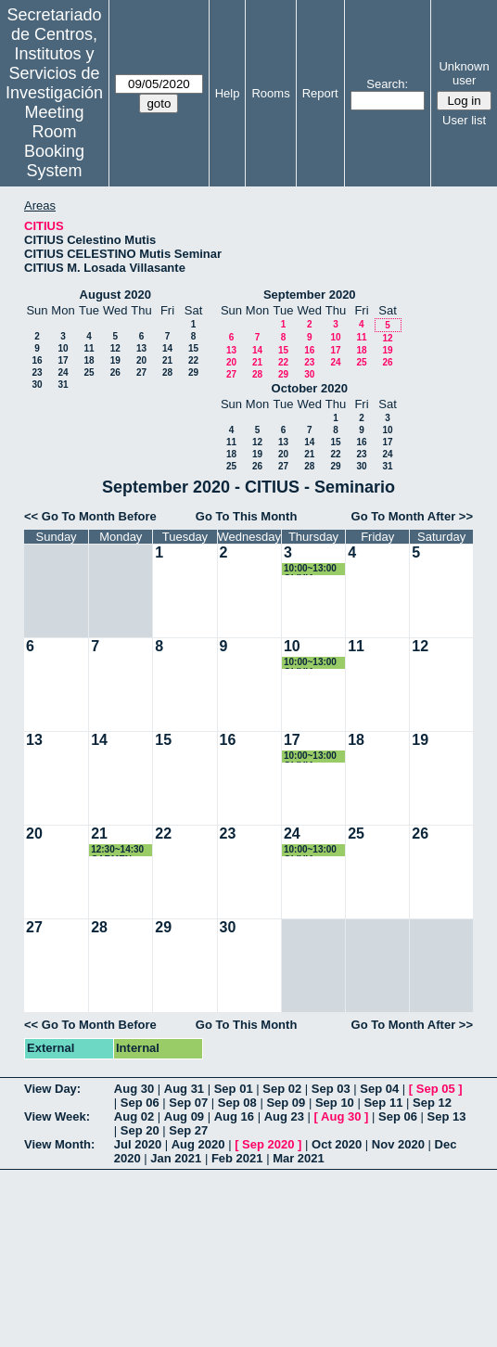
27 (141, 372)
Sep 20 (140, 1130)
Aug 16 (234, 1116)
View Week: (57, 1116)
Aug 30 (134, 1089)
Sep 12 (432, 1103)
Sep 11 (382, 1103)
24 (62, 372)
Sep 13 (446, 1116)
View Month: (59, 1144)
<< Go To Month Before (90, 516)
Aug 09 (184, 1116)
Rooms (270, 93)
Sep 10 (334, 1103)
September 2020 (309, 294)
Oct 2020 (337, 1144)
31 (62, 384)
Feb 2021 (237, 1158)
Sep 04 (379, 1089)
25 (88, 372)
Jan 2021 (175, 1158)
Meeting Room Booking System (54, 141)
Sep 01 (233, 1089)
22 (193, 360)
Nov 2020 (398, 1144)
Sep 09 (285, 1103)
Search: (387, 84)
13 (141, 348)
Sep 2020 (268, 1144)
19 (115, 360)
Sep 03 (331, 1089)
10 (62, 348)
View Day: (52, 1089)
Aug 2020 (198, 1144)
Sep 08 (237, 1103)
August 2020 (115, 294)
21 (167, 360)
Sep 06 (140, 1103)
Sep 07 (188, 1103)
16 (37, 360)
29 (193, 372)
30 (37, 384)
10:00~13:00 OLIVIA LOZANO (310, 569)
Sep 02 (281, 1089)
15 (193, 348)
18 (88, 360)
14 (167, 348)
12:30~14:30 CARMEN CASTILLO (117, 850)
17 (62, 360)
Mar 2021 (299, 1158)
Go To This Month (247, 516)
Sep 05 (435, 1089)
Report (320, 93)
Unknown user (464, 73)
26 (115, 372)
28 (167, 372)
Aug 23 (284, 1116)
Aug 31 (184, 1089)
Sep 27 (188, 1130)
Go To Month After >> (412, 516)
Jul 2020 (137, 1144)
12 (115, 348)
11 (88, 348)
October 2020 (310, 388)
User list (464, 120)
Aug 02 (134, 1116)
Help (227, 93)
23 (37, 372)
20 (141, 360)
